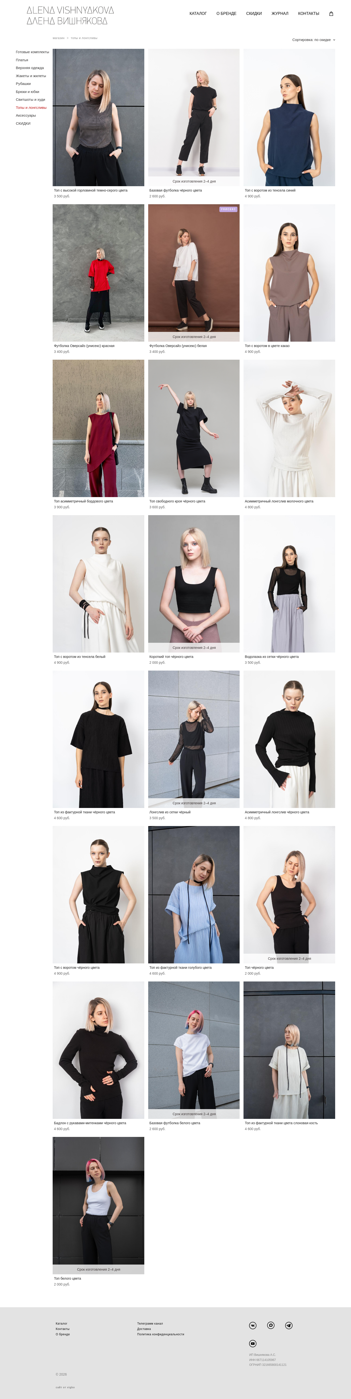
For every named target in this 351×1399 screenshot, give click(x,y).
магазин (59, 38)
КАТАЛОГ (198, 14)
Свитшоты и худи (30, 99)
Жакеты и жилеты (31, 76)
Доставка (144, 1329)
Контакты (63, 1329)
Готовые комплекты (32, 52)
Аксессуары (26, 115)
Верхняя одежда (30, 68)
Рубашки (23, 84)
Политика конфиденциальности (160, 1334)
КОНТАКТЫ (308, 14)
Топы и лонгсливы (31, 107)
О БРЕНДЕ (226, 14)
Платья (22, 60)
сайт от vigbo (65, 1387)
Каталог (62, 1323)
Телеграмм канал (150, 1323)
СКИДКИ (254, 14)
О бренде (63, 1334)
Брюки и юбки (27, 92)
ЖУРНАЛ (280, 14)
